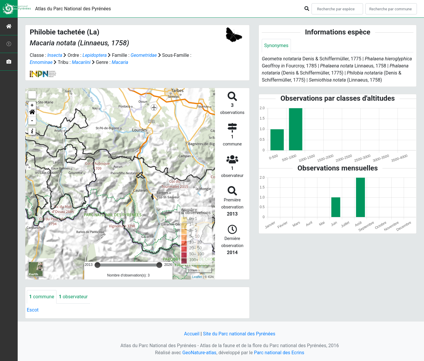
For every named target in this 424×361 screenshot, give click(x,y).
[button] (32, 113)
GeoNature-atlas (199, 352)
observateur (73, 296)
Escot (33, 310)
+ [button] (32, 105)
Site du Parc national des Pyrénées (239, 334)
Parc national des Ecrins (279, 352)
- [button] (32, 120)
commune (41, 296)
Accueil (191, 334)
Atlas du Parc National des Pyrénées (73, 8)
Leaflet (197, 277)
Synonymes (276, 45)
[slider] (97, 265)
